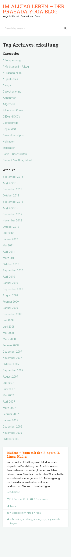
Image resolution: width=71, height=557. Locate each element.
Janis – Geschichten (15, 154)
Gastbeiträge (10, 122)
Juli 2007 (8, 382)
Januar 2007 (10, 420)
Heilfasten (9, 141)
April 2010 (9, 276)
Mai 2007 (8, 395)
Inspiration (9, 147)
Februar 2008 (11, 345)
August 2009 (10, 295)
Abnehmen (9, 97)
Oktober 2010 (11, 264)
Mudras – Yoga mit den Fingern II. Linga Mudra (33, 455)
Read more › (14, 492)
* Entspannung (12, 60)
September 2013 (13, 201)
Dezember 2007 (12, 351)
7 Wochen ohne (12, 91)
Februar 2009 (11, 301)
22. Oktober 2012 (19, 499)
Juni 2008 (9, 326)
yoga (44, 519)
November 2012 (12, 220)
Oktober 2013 (11, 195)
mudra (37, 519)
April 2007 (9, 401)
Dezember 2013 (12, 189)
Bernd (13, 506)
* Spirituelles (10, 79)
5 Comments (41, 499)
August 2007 (10, 376)
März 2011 (9, 257)
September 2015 (13, 176)
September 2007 (13, 370)
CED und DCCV (11, 116)
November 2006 (12, 432)
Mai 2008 (8, 332)
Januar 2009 (10, 307)
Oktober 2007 (11, 364)
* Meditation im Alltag (16, 66)
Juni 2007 (9, 389)
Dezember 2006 (12, 426)
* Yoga (7, 85)
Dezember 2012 (12, 214)
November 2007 (12, 357)
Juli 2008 (8, 320)
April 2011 (9, 251)
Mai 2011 (8, 245)
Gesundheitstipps (13, 135)
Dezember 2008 (12, 314)
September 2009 (13, 289)
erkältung (27, 519)
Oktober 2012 (11, 226)
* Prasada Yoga (12, 72)
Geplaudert (9, 129)
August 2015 (10, 183)
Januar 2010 (10, 282)
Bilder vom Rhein (13, 110)
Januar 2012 (10, 239)
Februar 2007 (11, 414)
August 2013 (10, 208)
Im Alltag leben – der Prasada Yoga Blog (33, 9)
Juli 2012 (8, 232)
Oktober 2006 (11, 439)
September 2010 (13, 270)
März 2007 (9, 407)
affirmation (15, 519)
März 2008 (9, 339)
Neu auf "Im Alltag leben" (17, 160)
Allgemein (9, 104)
